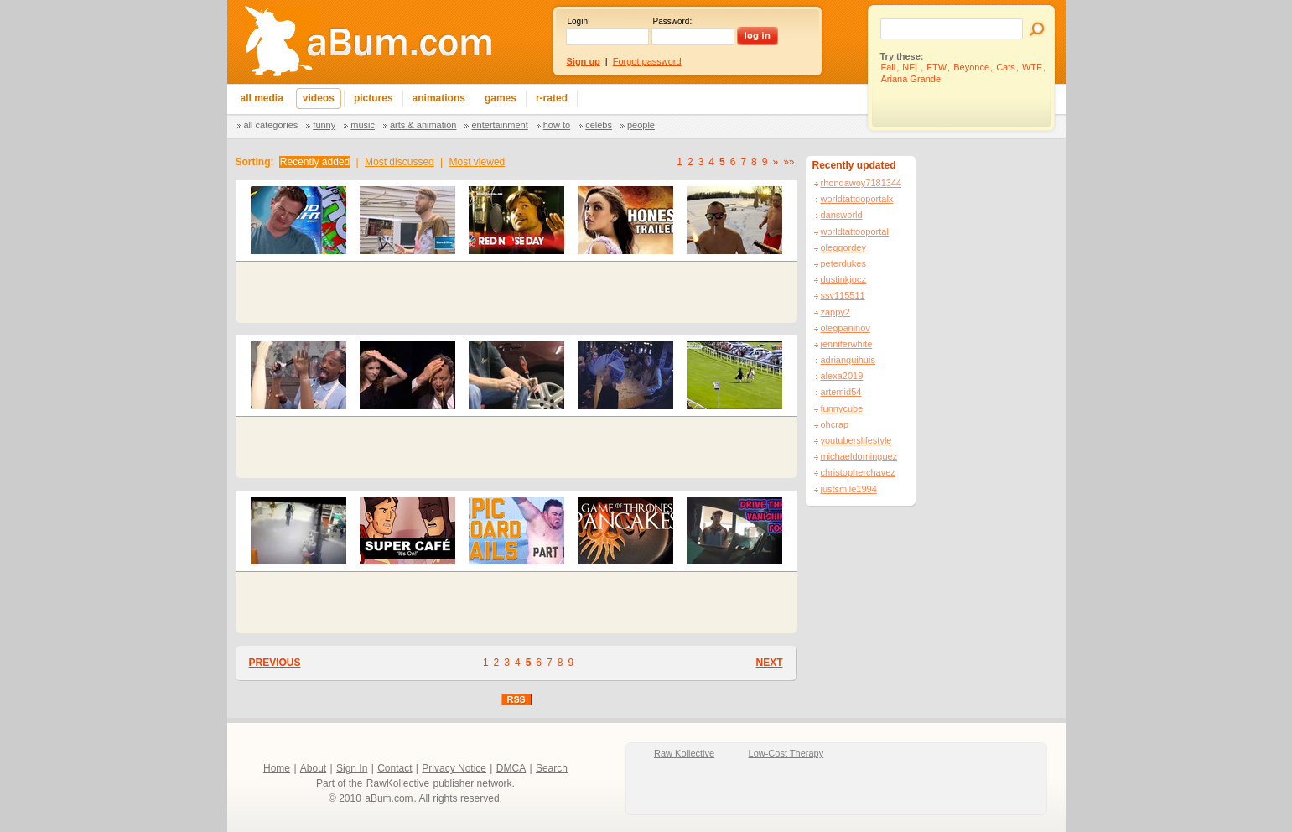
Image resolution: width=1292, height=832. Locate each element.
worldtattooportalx (857, 199)
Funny (324, 125)
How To (556, 125)
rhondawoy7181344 (861, 183)
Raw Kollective (684, 753)
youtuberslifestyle (856, 440)
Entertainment (499, 125)
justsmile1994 (849, 489)
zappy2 (835, 312)
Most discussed (399, 162)
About (313, 768)
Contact (394, 768)
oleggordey (843, 247)
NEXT (768, 662)
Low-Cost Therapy (786, 753)
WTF (1032, 67)
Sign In (351, 768)
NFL (911, 67)
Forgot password (647, 61)
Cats (1005, 67)
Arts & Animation (423, 125)
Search (552, 768)
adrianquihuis (848, 360)
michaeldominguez (859, 456)
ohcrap (835, 424)
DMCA (511, 768)
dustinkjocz (843, 279)
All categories (271, 125)
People (641, 125)
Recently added (315, 162)
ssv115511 (843, 295)
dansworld (842, 215)
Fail (888, 67)
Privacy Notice (454, 768)
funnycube (842, 408)
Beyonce (971, 67)
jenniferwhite (847, 344)
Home (276, 768)
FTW (936, 67)
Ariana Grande (911, 79)
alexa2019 (842, 376)
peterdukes (843, 263)
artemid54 (841, 392)
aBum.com (389, 798)
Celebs (598, 125)
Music (362, 125)
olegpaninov (845, 328)
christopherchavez (858, 472)
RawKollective (397, 783)
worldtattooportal (855, 231)
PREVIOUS (275, 662)
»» (788, 162)
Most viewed (477, 162)
